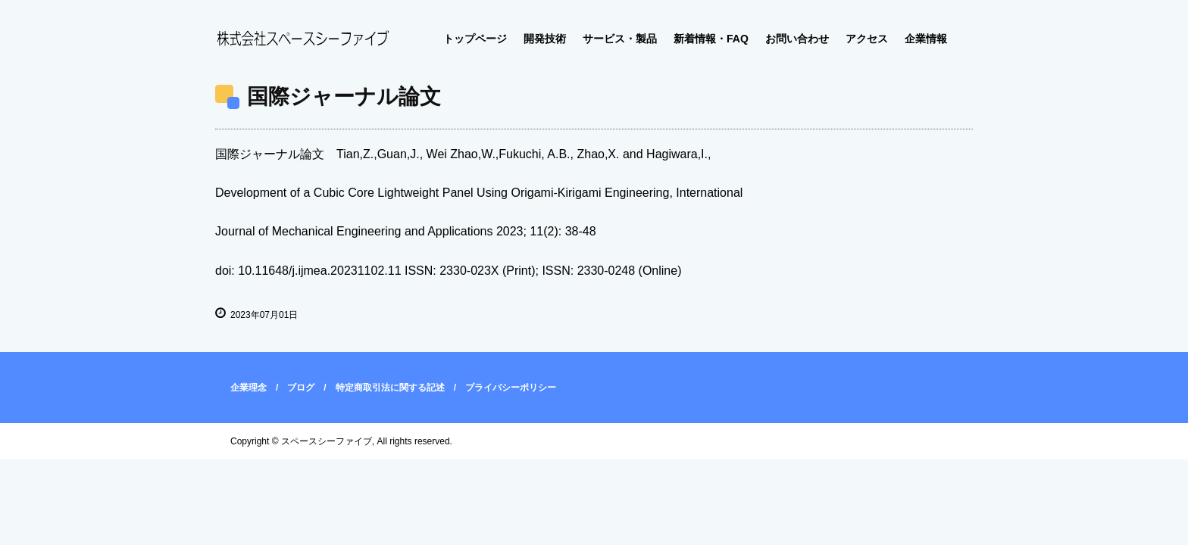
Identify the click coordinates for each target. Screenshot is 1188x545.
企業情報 (926, 39)
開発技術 (545, 39)
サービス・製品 (620, 39)
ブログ (300, 387)
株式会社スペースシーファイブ (302, 39)
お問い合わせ (797, 39)
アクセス (867, 39)
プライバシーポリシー (510, 387)
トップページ (475, 39)
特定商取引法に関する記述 (390, 387)
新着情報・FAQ (711, 39)
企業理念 (248, 387)
